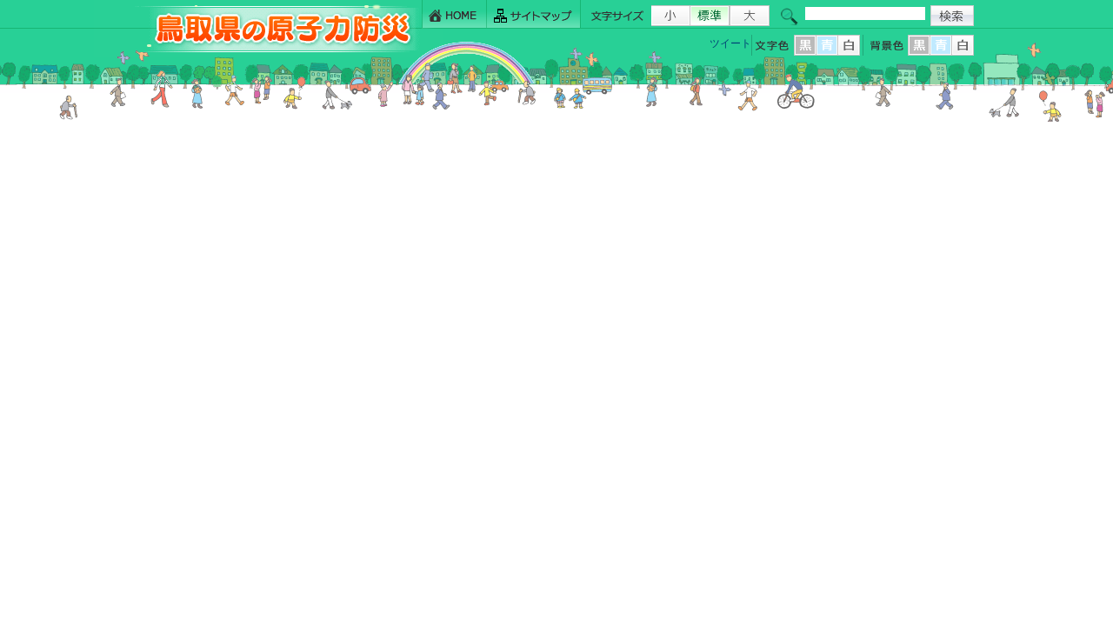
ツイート (730, 43)
